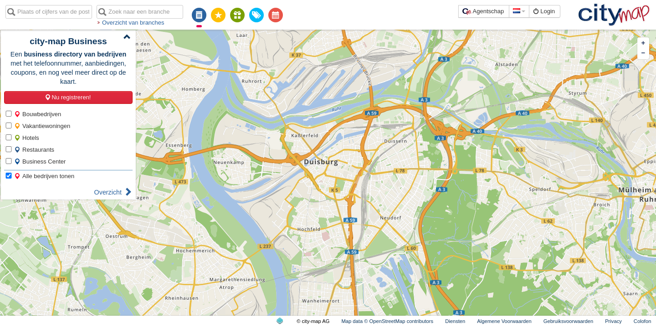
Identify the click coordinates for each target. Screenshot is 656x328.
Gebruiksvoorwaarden (568, 321)
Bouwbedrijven (37, 114)
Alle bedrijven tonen (44, 176)
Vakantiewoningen (42, 126)
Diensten (455, 321)
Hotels (26, 137)
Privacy (613, 321)
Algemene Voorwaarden (504, 321)
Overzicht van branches (133, 22)
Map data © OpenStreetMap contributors (387, 321)
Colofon (642, 321)
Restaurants (34, 149)
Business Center (40, 161)
